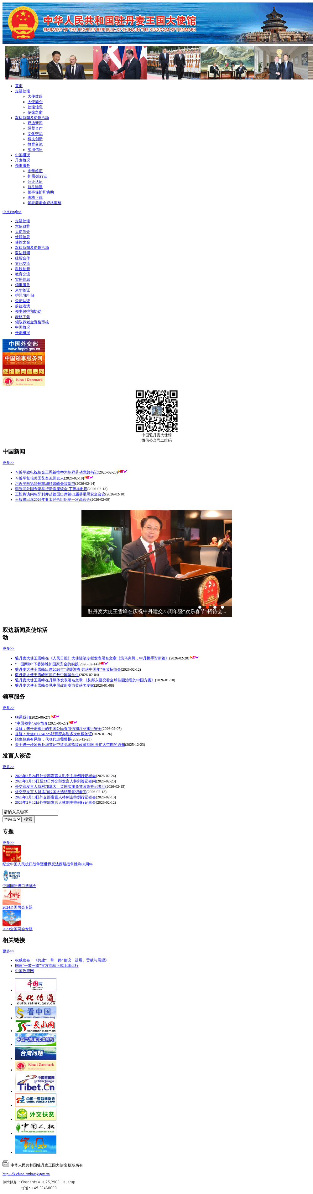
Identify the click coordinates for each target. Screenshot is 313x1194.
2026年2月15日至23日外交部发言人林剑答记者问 (55, 781)
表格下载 (35, 197)
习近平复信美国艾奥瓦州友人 (39, 478)
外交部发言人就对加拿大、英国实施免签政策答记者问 (60, 786)
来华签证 (35, 171)
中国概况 (22, 155)
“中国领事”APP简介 (31, 723)
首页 (19, 86)
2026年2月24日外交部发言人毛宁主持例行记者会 (55, 776)
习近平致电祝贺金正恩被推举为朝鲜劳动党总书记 (56, 472)
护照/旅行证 (37, 176)
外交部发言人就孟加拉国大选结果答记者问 (50, 792)
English (16, 212)
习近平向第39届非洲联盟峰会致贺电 (45, 483)
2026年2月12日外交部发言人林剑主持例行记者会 (55, 802)
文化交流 (35, 133)
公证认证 (35, 181)
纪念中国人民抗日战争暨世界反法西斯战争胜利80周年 (48, 864)
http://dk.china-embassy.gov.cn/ (26, 1174)
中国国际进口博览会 (19, 886)
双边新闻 (35, 123)
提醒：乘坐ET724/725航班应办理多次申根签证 (53, 734)
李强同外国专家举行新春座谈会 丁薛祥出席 (51, 489)
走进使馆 (22, 91)
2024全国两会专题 (18, 907)
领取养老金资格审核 (44, 203)
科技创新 (35, 139)
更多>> (8, 462)
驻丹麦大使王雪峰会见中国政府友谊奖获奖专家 (54, 685)
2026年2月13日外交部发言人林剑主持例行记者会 (55, 797)
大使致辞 (35, 96)
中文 (6, 212)
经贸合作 (35, 128)
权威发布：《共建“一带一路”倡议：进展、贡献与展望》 (62, 960)
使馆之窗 (35, 112)
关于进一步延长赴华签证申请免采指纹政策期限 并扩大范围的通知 (70, 744)
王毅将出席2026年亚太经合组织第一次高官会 (52, 499)
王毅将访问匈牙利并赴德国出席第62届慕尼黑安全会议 (60, 494)
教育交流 (35, 144)
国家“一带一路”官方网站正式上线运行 (47, 965)
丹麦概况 (22, 160)
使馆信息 (35, 107)
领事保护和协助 (41, 192)
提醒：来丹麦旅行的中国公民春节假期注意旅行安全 (58, 728)
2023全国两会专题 (18, 929)
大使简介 (35, 102)
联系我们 (22, 717)
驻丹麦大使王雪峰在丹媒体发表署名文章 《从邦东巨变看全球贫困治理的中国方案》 (85, 680)
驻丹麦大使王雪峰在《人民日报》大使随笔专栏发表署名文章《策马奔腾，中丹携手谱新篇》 (92, 658)
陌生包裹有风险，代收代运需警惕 (43, 739)
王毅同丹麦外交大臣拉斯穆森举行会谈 (130, 611)
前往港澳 (35, 187)
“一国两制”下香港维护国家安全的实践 (47, 664)
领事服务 (22, 165)
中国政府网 (24, 971)
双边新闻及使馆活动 (32, 117)
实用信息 (35, 149)
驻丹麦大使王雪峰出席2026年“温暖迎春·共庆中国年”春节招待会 (68, 669)
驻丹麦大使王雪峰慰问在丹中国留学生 (47, 675)
